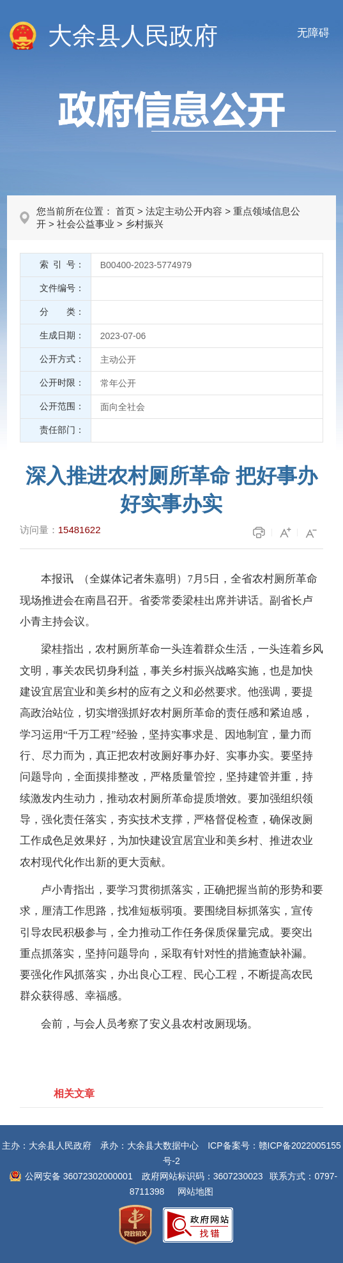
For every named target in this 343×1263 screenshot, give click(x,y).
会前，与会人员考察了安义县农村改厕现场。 (149, 1024)
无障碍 (313, 33)
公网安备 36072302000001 (79, 1176)
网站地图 (195, 1191)
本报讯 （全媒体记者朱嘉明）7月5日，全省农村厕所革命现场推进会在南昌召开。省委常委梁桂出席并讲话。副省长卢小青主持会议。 (168, 600)
